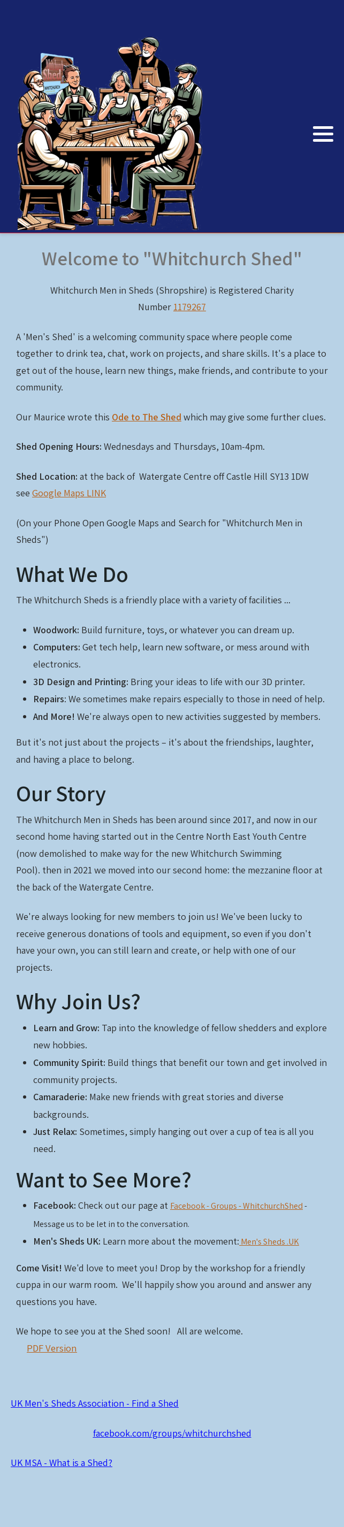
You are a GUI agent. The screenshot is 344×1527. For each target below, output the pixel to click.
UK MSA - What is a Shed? (61, 1462)
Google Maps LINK (69, 493)
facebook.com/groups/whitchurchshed (172, 1433)
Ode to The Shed (146, 417)
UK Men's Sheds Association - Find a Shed (95, 1403)
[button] (323, 134)
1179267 (189, 307)
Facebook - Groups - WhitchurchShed (236, 1205)
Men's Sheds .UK (269, 1241)
